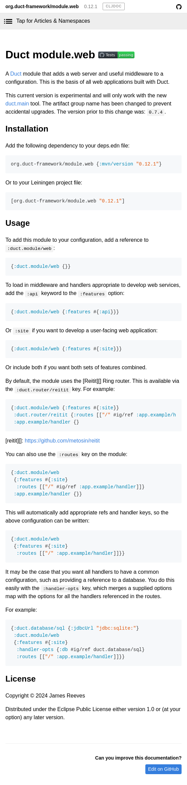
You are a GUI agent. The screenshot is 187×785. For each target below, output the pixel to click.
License (20, 678)
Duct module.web (51, 54)
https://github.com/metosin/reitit (62, 441)
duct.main (17, 103)
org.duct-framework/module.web (42, 6)
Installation (26, 128)
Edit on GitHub (163, 769)
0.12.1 (90, 6)
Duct (15, 74)
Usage (17, 223)
